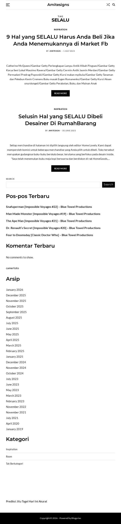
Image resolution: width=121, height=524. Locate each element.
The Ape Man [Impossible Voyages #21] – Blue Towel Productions (49, 221)
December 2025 (16, 295)
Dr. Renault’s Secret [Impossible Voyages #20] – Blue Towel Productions (53, 228)
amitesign (55, 51)
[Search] (113, 4)
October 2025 (14, 306)
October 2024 (14, 373)
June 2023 (12, 384)
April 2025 (12, 339)
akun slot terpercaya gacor (58, 476)
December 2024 (16, 362)
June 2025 (12, 328)
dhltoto (10, 476)
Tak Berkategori (14, 463)
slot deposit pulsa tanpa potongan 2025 (86, 481)
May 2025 (12, 334)
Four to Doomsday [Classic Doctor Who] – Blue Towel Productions (49, 235)
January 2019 (14, 429)
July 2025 (12, 323)
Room (9, 456)
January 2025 (14, 356)
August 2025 (14, 317)
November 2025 (16, 300)
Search (10, 179)
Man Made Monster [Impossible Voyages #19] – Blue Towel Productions (53, 213)
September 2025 (16, 312)
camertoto (12, 268)
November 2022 (16, 406)
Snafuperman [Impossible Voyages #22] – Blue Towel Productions (49, 206)
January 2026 (14, 289)
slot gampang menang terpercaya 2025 (37, 481)
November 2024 (16, 367)
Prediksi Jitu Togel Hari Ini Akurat (26, 501)
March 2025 (13, 345)
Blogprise (76, 518)
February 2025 (15, 351)
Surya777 (12, 491)
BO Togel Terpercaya (28, 476)
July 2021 (12, 418)
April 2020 (12, 423)
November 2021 (16, 412)
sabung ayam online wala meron (25, 486)
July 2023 (12, 378)
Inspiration (60, 29)
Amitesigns (58, 5)
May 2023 (12, 390)
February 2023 (15, 401)
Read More (60, 93)
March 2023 (13, 395)
